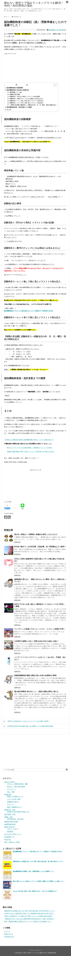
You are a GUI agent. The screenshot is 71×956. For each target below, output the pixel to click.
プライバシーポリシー (35, 950)
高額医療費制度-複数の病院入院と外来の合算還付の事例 (35, 675)
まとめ (9, 109)
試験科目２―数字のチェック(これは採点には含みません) (26, 98)
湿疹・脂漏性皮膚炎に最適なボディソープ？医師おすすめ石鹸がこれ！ (27, 921)
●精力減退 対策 (9, 814)
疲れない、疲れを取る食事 (16, 786)
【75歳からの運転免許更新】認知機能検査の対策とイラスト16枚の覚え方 (28, 439)
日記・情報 (11, 792)
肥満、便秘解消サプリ (14, 807)
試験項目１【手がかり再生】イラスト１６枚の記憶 (25, 96)
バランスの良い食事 (13, 799)
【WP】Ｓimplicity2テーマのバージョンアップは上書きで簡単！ (26, 721)
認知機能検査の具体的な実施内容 (18, 90)
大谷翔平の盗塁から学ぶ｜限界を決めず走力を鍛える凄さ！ (36, 641)
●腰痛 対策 (8, 817)
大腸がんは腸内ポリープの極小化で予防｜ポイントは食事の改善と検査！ (28, 916)
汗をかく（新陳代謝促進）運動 (17, 784)
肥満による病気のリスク (15, 796)
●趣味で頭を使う (9, 827)
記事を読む (17, 542)
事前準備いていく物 (15, 92)
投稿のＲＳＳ (8, 934)
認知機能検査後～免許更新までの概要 (19, 107)
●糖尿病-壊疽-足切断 (11, 821)
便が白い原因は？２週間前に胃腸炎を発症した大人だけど (36, 534)
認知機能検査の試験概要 (15, 88)
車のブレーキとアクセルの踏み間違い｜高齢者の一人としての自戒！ (30, 447)
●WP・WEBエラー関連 (12, 842)
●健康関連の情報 (9, 824)
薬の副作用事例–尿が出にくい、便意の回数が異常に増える (36, 691)
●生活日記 (62, 30)
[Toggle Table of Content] (54, 85)
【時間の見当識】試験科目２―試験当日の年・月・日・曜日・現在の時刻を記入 (33, 105)
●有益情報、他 (53, 30)
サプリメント (11, 789)
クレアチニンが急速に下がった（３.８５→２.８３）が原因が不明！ (39, 629)
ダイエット (11, 804)
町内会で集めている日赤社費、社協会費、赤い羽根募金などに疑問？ (40, 547)
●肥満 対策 (7, 794)
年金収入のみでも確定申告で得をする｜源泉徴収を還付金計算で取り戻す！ (29, 913)
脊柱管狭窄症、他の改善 (15, 819)
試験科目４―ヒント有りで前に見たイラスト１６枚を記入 (26, 103)
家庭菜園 (10, 831)
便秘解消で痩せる (13, 802)
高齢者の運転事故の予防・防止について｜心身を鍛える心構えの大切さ (30, 451)
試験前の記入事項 (15, 94)
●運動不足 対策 (9, 810)
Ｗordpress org (9, 936)
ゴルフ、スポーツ (13, 829)
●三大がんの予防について (12, 834)
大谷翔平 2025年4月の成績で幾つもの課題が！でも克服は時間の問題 (28, 726)
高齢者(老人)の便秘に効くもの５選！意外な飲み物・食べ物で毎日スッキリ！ (29, 911)
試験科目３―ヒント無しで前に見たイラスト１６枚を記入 (26, 100)
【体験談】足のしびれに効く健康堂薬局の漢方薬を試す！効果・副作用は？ (29, 919)
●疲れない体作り (9, 782)
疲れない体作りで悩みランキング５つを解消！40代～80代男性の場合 (34, 4)
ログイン (7, 931)
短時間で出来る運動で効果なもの (18, 811)
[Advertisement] (35, 68)
